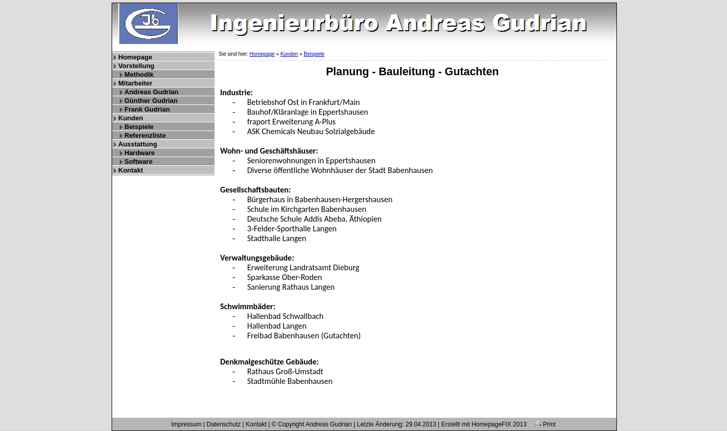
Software (138, 161)
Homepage (135, 57)
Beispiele (139, 127)
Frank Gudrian (147, 109)
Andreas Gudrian (151, 92)
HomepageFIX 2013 (499, 424)
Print (545, 424)
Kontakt (130, 170)
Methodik (139, 74)
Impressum (186, 424)
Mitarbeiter (135, 83)
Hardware (139, 153)
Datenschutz (224, 424)
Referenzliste (145, 135)
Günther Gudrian (151, 100)
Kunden (130, 118)
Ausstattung (137, 144)
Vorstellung (136, 66)
